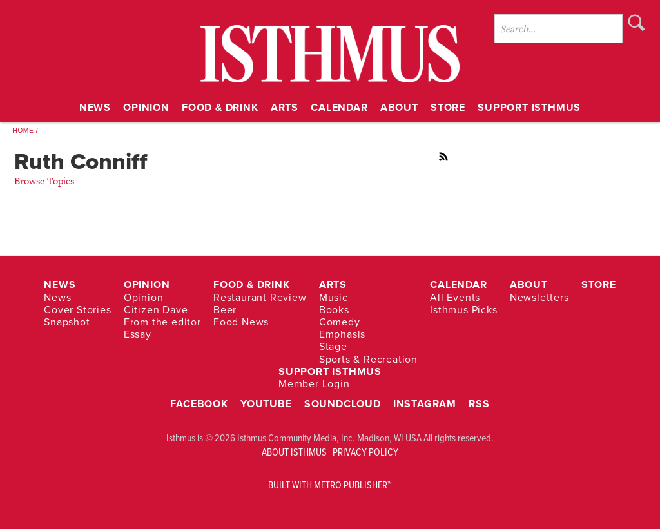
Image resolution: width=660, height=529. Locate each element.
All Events (455, 297)
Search (636, 22)
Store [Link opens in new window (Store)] (448, 107)
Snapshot (67, 322)
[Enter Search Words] (558, 28)
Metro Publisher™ (353, 484)
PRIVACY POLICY (365, 452)
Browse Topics (44, 181)
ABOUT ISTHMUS (294, 452)
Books (334, 309)
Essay (137, 335)
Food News (241, 322)
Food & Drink (220, 107)
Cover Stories (77, 309)
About (399, 107)
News (95, 107)
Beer (225, 309)
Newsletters (539, 297)
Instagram (424, 403)
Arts (284, 107)
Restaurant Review (260, 297)
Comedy (339, 322)
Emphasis (342, 335)
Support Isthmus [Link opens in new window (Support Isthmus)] (529, 107)
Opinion (146, 107)
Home (23, 130)
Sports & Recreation (368, 359)
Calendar (339, 107)
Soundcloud (342, 403)
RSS (444, 156)
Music (333, 297)
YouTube (266, 403)
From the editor (162, 322)
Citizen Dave (156, 309)
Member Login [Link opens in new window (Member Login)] (314, 384)
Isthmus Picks (463, 309)
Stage (333, 347)
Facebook (199, 403)
